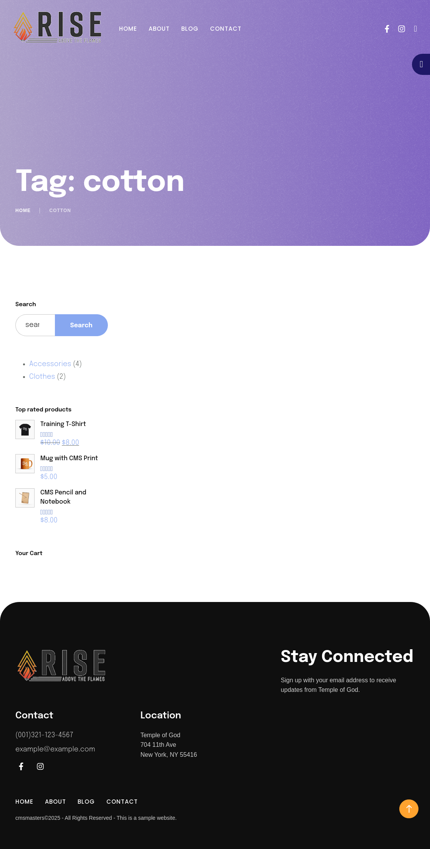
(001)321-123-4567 (44, 735)
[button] (415, 28)
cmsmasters (29, 818)
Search (25, 305)
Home (23, 210)
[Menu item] (128, 28)
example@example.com (55, 749)
